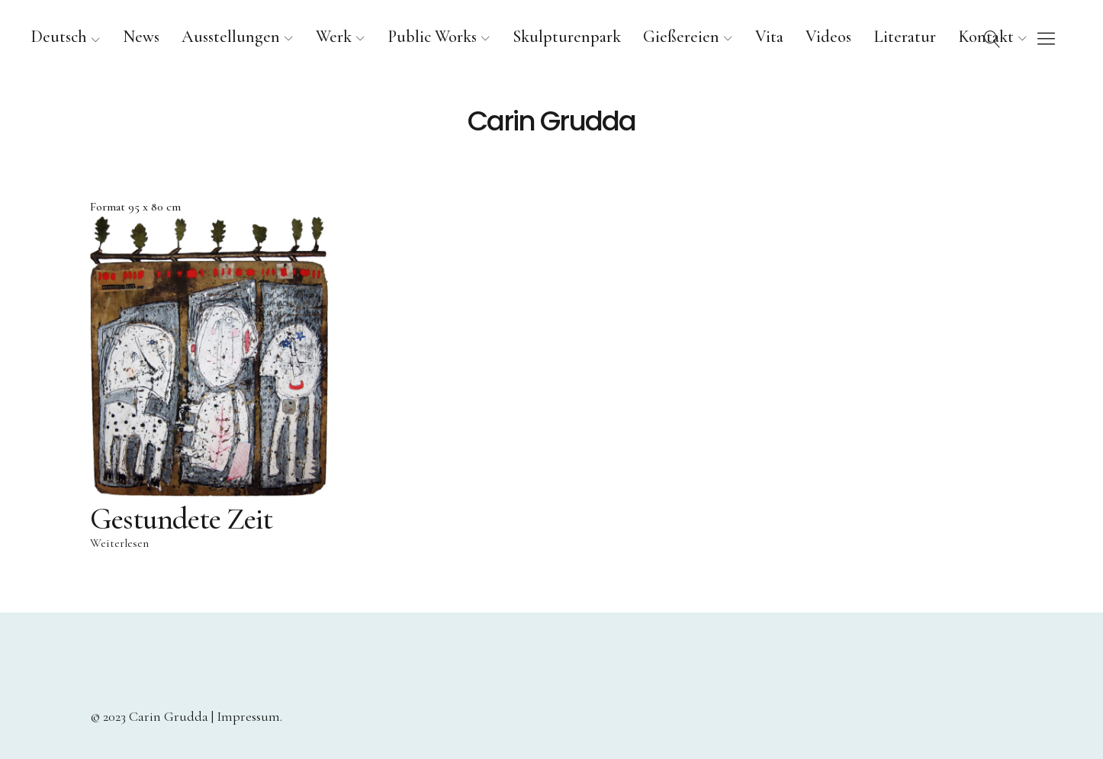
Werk (334, 37)
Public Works (432, 37)
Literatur (904, 37)
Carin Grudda (551, 121)
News (141, 37)
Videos (828, 37)
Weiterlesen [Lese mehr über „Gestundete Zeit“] (119, 544)
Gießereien (681, 37)
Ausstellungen (231, 37)
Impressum (248, 716)
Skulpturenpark (567, 37)
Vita (769, 37)
